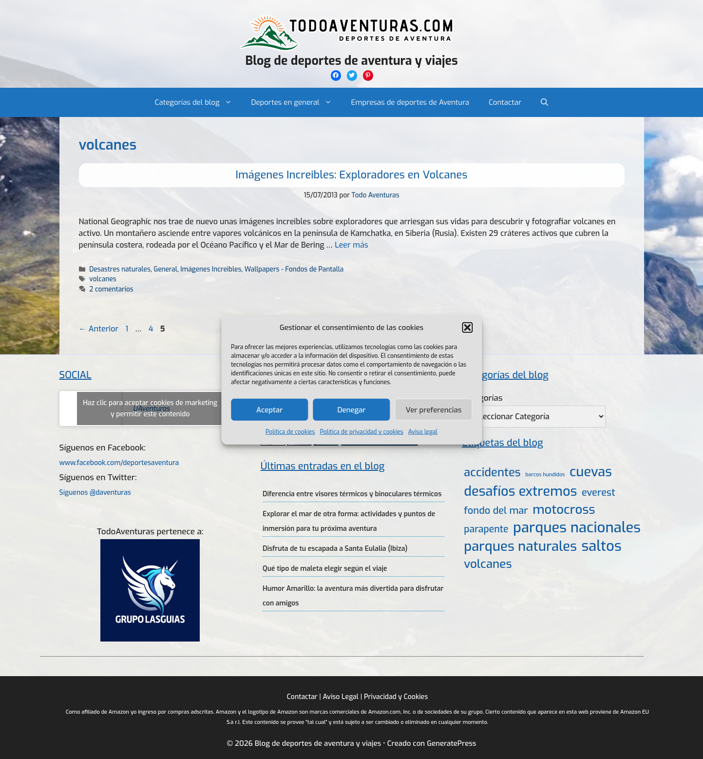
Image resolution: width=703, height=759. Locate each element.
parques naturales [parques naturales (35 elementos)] (520, 546)
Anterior (99, 329)
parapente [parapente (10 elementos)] (486, 529)
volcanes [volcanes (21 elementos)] (488, 564)
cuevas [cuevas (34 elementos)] (591, 472)
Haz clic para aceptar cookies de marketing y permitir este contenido (150, 408)
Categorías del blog (198, 102)
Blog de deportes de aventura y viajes (351, 61)
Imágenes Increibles (210, 269)
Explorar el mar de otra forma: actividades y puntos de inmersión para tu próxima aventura (349, 521)
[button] (467, 327)
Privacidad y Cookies (396, 696)
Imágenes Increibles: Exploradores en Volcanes (352, 175)
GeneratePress (451, 743)
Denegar (352, 409)
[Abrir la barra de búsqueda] (544, 102)
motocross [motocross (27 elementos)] (563, 509)
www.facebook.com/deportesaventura (119, 462)
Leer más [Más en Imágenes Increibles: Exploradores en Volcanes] (351, 245)
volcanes (102, 278)
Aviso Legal (341, 696)
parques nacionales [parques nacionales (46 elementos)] (577, 527)
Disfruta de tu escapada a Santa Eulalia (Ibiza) (335, 548)
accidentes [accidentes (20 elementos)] (492, 472)
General (165, 269)
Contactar (505, 102)
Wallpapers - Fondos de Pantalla (294, 269)
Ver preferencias (434, 409)
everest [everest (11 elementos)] (598, 492)
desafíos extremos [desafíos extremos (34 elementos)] (520, 491)
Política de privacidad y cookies (361, 432)
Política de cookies (290, 432)
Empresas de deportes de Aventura (410, 102)
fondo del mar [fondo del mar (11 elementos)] (496, 510)
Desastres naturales (119, 269)
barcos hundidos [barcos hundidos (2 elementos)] (545, 474)
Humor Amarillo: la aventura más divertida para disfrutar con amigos (353, 596)
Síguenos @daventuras (95, 492)
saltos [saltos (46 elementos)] (602, 546)
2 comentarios (111, 289)
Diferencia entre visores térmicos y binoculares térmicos (352, 494)
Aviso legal (422, 432)
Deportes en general (296, 102)
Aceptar (269, 409)
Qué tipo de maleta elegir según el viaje (325, 568)
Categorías (482, 398)
